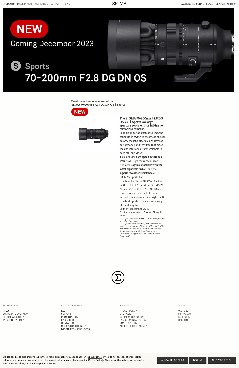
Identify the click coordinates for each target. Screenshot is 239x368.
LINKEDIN (183, 320)
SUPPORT (66, 314)
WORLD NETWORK (12, 320)
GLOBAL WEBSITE (12, 317)
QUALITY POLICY (128, 323)
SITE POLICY (126, 314)
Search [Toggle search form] (220, 4)
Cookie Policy (95, 360)
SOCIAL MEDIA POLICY (131, 317)
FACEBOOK (184, 317)
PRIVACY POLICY (128, 311)
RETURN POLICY (69, 317)
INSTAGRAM (184, 314)
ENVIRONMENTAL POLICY (133, 320)
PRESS (6, 311)
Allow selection (222, 360)
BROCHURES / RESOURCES (75, 329)
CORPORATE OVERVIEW (15, 314)
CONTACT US (68, 323)
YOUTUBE (183, 311)
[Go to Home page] (119, 3)
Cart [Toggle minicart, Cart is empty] (231, 4)
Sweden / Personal (192, 4)
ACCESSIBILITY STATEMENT (134, 326)
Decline (197, 360)
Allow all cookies (172, 360)
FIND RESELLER (69, 320)
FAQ (63, 311)
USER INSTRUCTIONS (72, 326)
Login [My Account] (209, 4)
